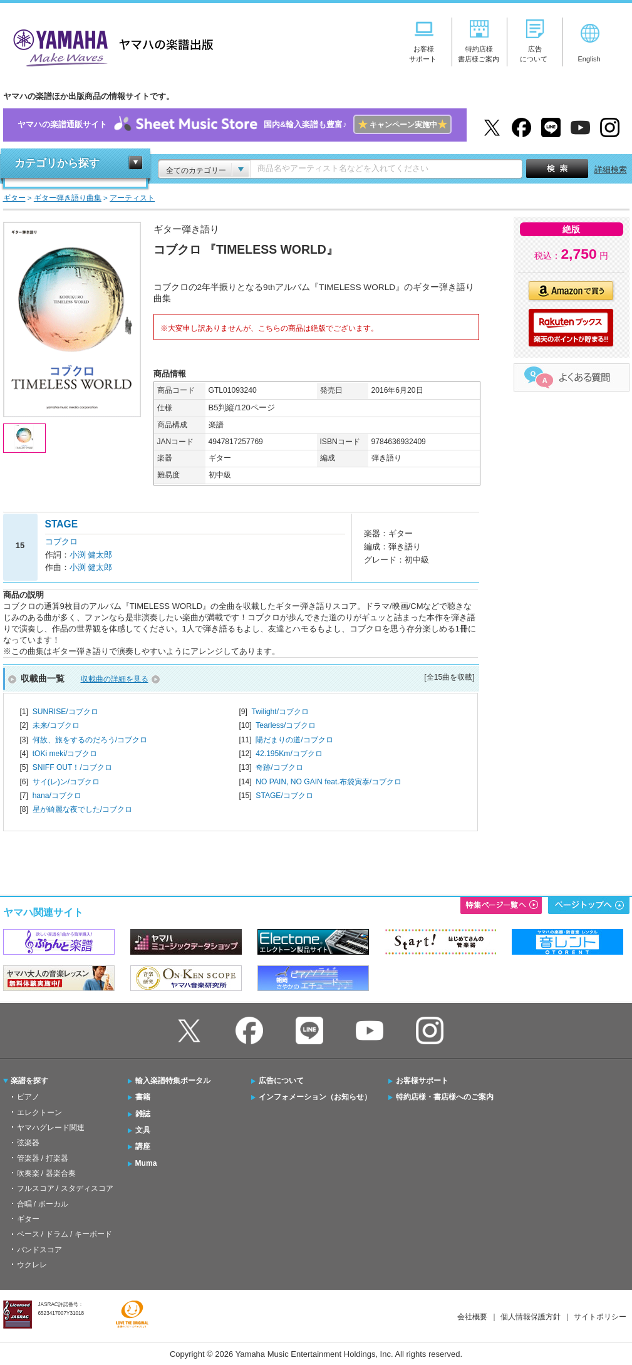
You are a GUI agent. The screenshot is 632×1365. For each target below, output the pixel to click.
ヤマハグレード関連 (51, 1127)
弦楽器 (28, 1142)
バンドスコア (39, 1249)
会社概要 (472, 1316)
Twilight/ (280, 711)
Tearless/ (286, 725)
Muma (146, 1163)
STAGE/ (284, 795)
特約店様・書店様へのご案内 (445, 1097)
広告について (281, 1080)
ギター (28, 1219)
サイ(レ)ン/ (66, 781)
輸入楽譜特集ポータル (172, 1080)
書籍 (142, 1097)
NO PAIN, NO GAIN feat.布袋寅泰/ (328, 781)
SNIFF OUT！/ (72, 767)
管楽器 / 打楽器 (42, 1158)
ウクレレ (32, 1264)
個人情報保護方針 (530, 1316)
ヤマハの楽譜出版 (109, 46)
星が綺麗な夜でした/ (82, 809)
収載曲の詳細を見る (114, 679)
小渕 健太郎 (91, 554)
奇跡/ (279, 767)
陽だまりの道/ (294, 739)
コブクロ (61, 541)
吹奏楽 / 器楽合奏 (46, 1173)
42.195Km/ (289, 753)
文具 (142, 1130)
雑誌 (142, 1113)
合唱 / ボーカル (42, 1204)
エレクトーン (39, 1112)
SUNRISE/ (65, 711)
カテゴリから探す (57, 163)
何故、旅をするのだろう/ (90, 739)
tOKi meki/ (65, 753)
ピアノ (28, 1097)
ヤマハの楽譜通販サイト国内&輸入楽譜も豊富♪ (235, 125)
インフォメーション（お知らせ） (315, 1097)
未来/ (56, 725)
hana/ (57, 795)
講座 (142, 1146)
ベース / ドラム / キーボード (64, 1234)
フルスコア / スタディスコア (65, 1188)
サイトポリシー (600, 1316)
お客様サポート (422, 1080)
